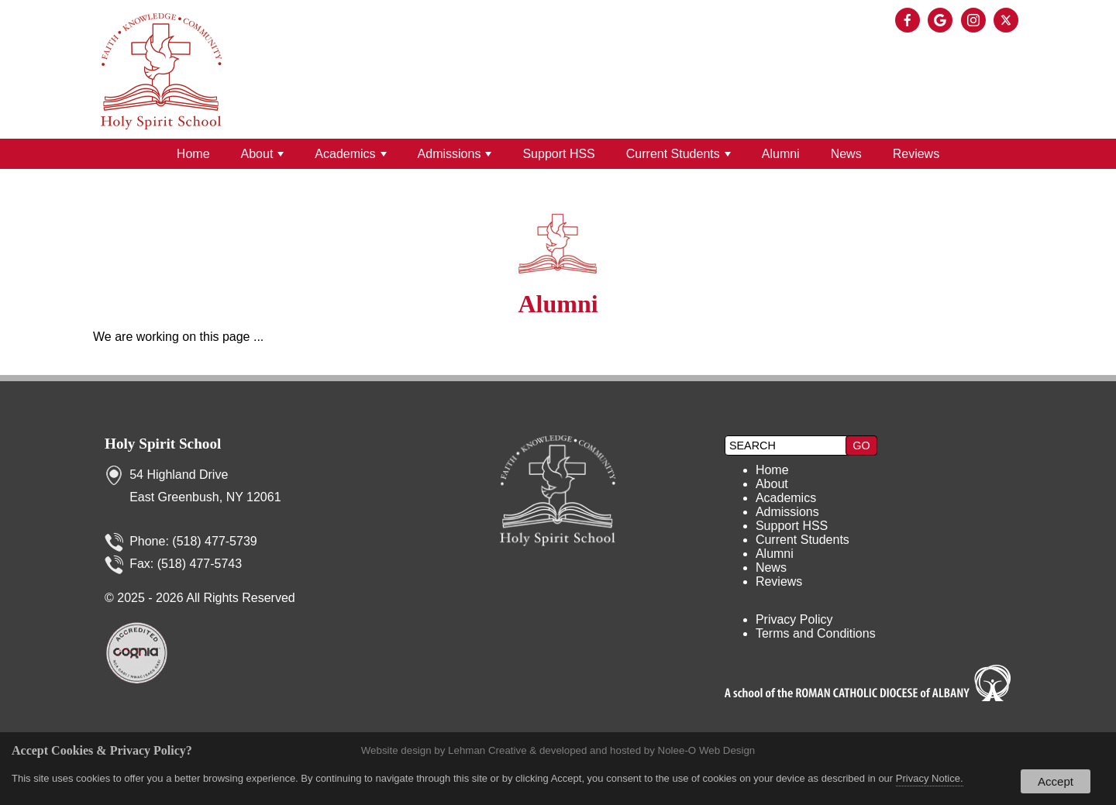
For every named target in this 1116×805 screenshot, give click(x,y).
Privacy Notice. (929, 778)
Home (193, 153)
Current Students (678, 153)
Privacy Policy (794, 619)
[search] (787, 445)
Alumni (781, 153)
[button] (861, 445)
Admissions (455, 153)
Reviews (916, 153)
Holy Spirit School (163, 443)
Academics (350, 153)
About (262, 153)
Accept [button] (1055, 781)
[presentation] (910, 21)
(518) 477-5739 (214, 541)
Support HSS (558, 153)
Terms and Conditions (816, 633)
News (846, 153)
